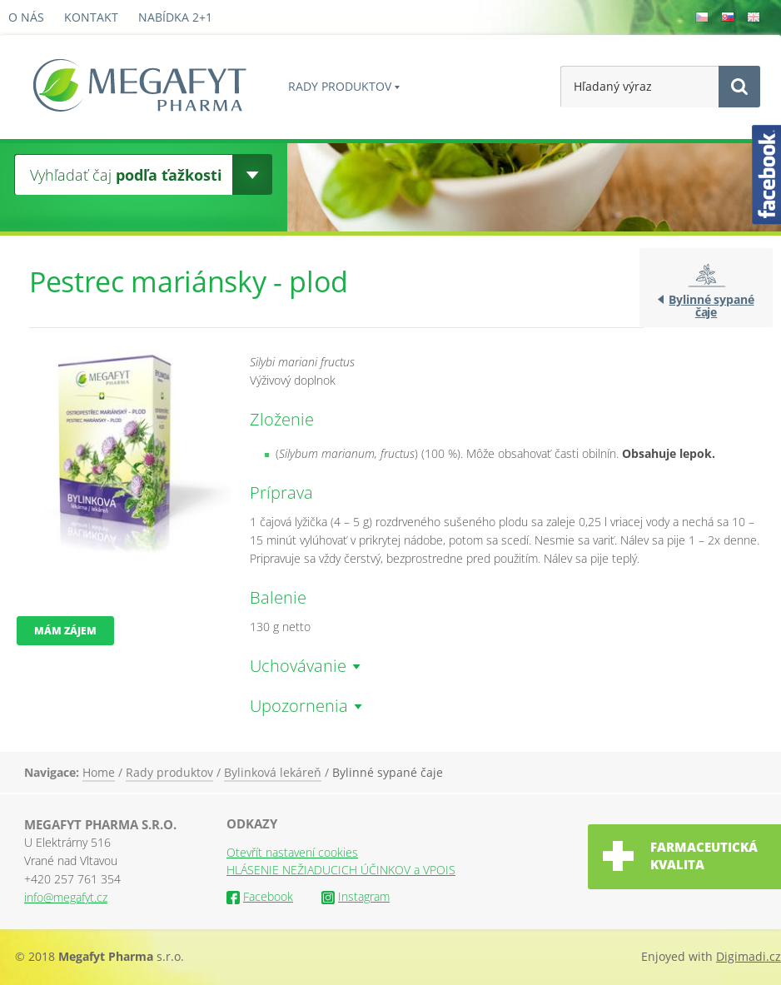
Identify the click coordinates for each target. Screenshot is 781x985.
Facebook (259, 896)
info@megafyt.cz (65, 897)
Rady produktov (339, 86)
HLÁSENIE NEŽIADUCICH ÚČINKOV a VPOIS (340, 870)
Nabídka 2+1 (175, 17)
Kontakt (91, 17)
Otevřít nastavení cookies (292, 852)
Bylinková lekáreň (272, 772)
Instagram (355, 896)
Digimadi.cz (748, 956)
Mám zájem (65, 631)
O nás (26, 17)
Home (98, 772)
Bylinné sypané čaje (711, 305)
